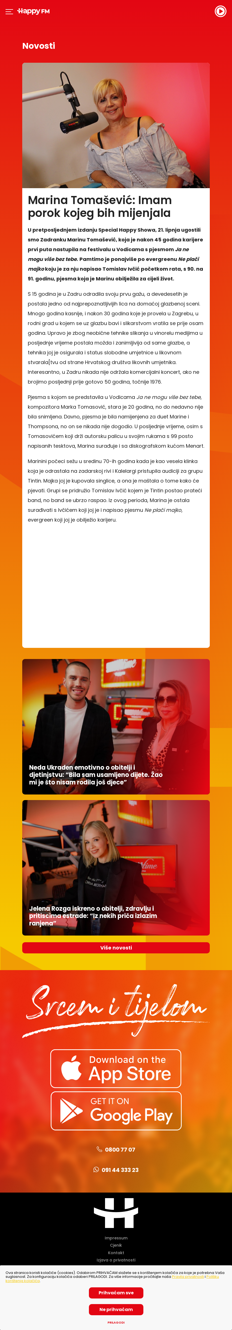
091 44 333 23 (116, 1170)
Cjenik (116, 1245)
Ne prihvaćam (116, 1309)
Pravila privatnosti (188, 1276)
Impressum (116, 1238)
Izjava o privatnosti (116, 1260)
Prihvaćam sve (116, 1293)
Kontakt (116, 1253)
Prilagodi (116, 1322)
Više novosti (116, 947)
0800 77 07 (116, 1150)
